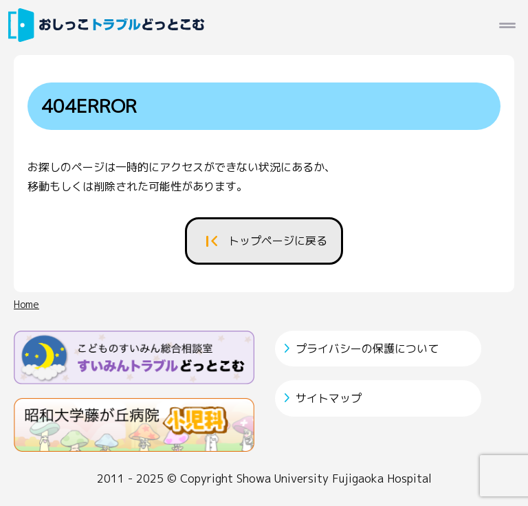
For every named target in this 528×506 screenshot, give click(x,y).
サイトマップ (329, 398)
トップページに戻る (277, 240)
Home (26, 304)
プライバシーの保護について (367, 348)
